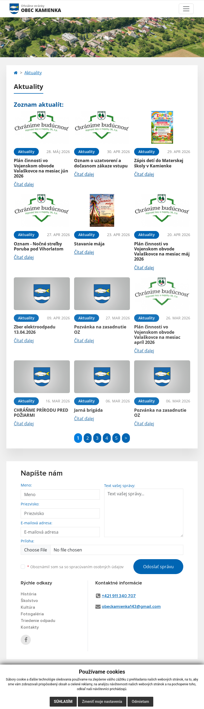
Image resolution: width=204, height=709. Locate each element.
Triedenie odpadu (38, 621)
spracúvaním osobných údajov (96, 566)
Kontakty (30, 627)
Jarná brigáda (88, 410)
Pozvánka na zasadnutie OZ (100, 329)
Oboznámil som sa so (75, 566)
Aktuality (33, 73)
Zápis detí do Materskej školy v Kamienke (158, 163)
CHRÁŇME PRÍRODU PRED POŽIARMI (41, 412)
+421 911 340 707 (119, 596)
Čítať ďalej (24, 184)
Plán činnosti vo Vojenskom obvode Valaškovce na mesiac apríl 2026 (157, 334)
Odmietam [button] (140, 701)
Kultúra (28, 607)
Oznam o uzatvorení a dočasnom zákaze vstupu (101, 163)
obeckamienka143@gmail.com (131, 606)
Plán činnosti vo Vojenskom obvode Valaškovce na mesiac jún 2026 (41, 168)
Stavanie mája (89, 244)
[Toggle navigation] (186, 8)
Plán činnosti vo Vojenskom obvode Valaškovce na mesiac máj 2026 (162, 251)
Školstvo (29, 601)
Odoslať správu (158, 567)
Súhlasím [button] (63, 701)
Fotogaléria (32, 614)
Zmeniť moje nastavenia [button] (102, 701)
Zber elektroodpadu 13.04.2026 (35, 329)
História (28, 594)
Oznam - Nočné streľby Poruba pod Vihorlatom (38, 246)
